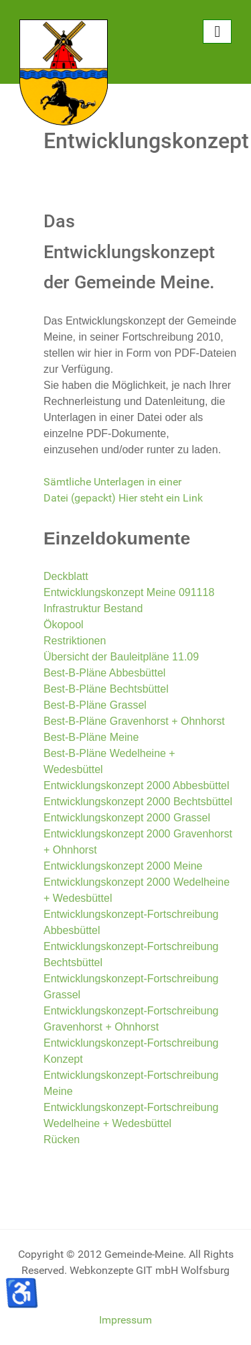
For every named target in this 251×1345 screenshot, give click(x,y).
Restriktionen (75, 640)
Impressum (125, 1319)
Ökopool (64, 624)
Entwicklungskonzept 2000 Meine (123, 866)
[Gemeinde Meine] (63, 71)
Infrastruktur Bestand (93, 608)
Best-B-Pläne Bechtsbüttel (106, 689)
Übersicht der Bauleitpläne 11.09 (121, 656)
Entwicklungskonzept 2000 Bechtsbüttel (138, 801)
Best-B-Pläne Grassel (95, 705)
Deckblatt (66, 576)
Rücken (62, 1139)
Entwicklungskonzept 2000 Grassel (127, 817)
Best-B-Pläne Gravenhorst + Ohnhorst (134, 721)
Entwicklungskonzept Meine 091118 (129, 592)
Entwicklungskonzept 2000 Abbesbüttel (137, 785)
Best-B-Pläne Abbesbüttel (104, 673)
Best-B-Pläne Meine (91, 737)
